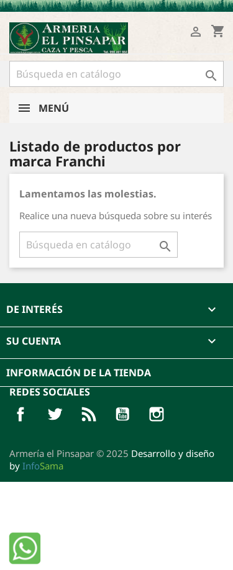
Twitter (55, 414)
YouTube (122, 414)
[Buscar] (116, 74)
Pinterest (157, 414)
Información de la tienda (78, 372)
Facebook (20, 414)
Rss (89, 414)
